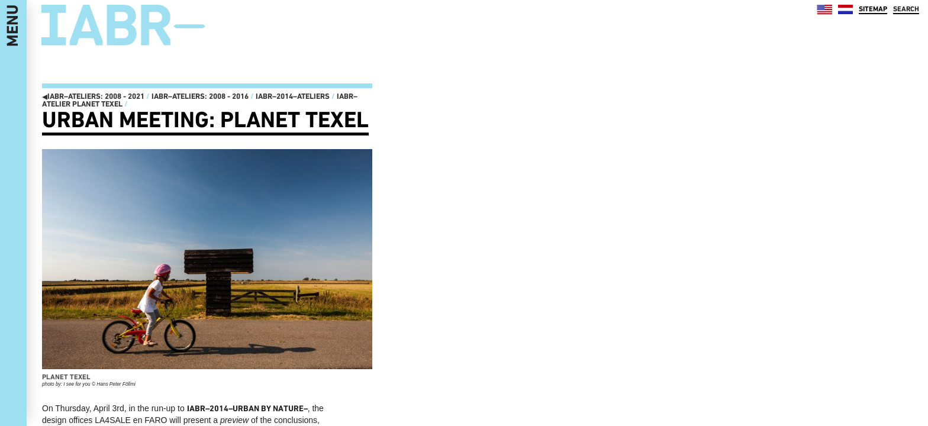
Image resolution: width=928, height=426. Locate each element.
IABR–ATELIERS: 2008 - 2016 (200, 96)
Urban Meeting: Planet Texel (205, 119)
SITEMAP (873, 9)
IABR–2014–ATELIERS (293, 96)
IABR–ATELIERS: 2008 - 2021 (93, 96)
